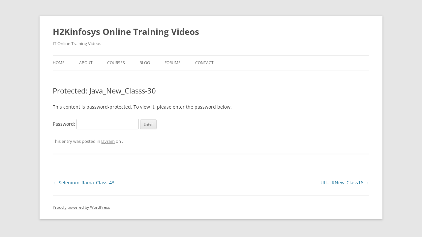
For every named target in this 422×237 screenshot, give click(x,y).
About (86, 63)
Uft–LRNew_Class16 (344, 182)
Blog (144, 63)
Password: (96, 124)
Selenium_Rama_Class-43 (83, 182)
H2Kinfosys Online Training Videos (126, 32)
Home (59, 63)
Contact (204, 63)
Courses (116, 63)
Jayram (108, 141)
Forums (173, 63)
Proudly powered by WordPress (81, 207)
